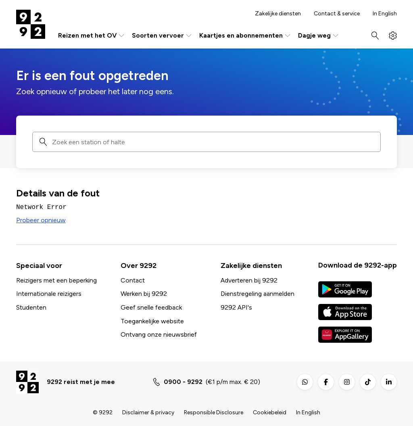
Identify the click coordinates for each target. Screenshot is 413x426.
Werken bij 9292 (144, 293)
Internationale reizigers (48, 293)
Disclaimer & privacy (148, 412)
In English (385, 14)
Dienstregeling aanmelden (257, 293)
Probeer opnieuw (41, 220)
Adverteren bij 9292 (249, 280)
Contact (133, 280)
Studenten (31, 307)
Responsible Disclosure (213, 412)
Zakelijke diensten (278, 14)
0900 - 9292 (183, 382)
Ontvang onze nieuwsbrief (159, 334)
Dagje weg (319, 36)
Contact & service (337, 14)
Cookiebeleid (269, 412)
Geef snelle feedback (151, 307)
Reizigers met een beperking (56, 280)
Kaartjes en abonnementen (245, 36)
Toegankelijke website (152, 321)
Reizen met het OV (91, 36)
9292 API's (236, 307)
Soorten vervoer (162, 36)
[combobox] (213, 142)
